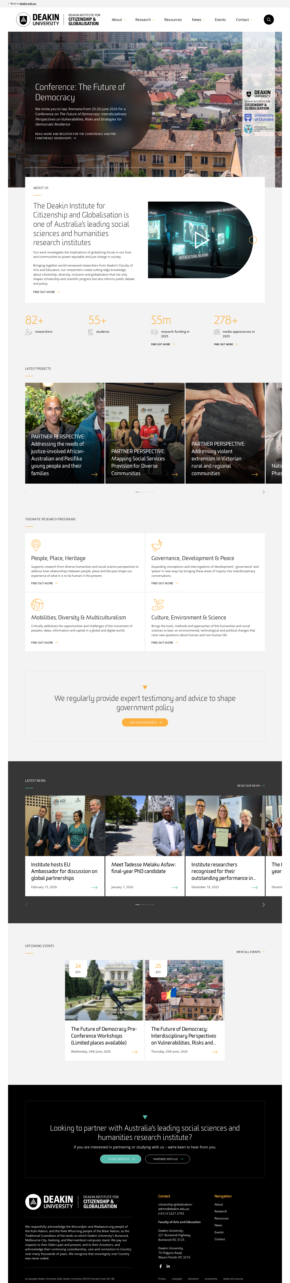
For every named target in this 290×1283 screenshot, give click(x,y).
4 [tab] (153, 492)
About (117, 19)
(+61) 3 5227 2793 (171, 1213)
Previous (256, 161)
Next (263, 161)
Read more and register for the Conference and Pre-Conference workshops (76, 136)
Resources (173, 19)
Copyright (177, 1278)
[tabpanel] (65, 433)
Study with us (118, 1159)
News (196, 19)
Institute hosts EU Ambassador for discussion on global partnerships (64, 871)
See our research (143, 722)
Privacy (162, 1278)
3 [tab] (148, 492)
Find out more (44, 292)
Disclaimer (193, 1278)
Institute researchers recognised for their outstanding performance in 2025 (222, 875)
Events (220, 19)
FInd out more (160, 344)
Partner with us (165, 1159)
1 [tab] (138, 492)
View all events (248, 952)
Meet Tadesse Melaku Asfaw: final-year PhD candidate (143, 868)
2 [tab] (143, 492)
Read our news (248, 785)
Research (143, 19)
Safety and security (233, 1278)
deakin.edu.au (28, 3)
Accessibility (211, 1278)
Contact (242, 19)
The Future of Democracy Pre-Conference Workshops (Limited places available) (104, 1036)
